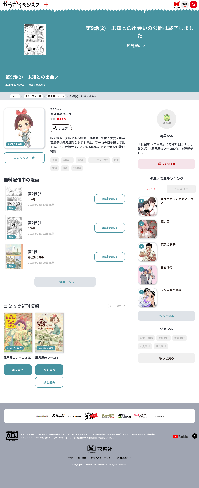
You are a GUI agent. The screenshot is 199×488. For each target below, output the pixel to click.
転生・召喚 (146, 338)
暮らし (81, 160)
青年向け (67, 160)
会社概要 (81, 457)
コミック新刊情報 (21, 306)
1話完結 (77, 168)
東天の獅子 (168, 244)
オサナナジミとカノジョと (177, 201)
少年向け (163, 338)
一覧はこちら (65, 282)
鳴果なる (41, 84)
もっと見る (166, 316)
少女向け (161, 346)
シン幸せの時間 (171, 290)
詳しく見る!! (166, 164)
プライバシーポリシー (102, 457)
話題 (65, 168)
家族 (54, 168)
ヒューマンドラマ (99, 160)
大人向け (145, 346)
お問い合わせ (124, 457)
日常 (116, 160)
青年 (54, 160)
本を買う (18, 370)
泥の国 (165, 221)
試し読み (49, 382)
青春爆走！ (168, 267)
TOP (70, 457)
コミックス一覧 (24, 158)
